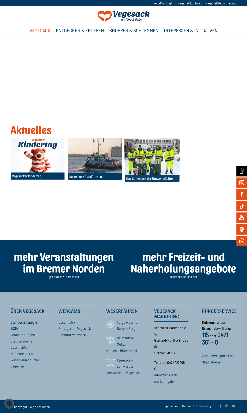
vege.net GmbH (40, 407)
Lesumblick (67, 322)
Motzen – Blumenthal (121, 350)
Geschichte (19, 347)
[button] (9, 403)
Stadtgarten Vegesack (75, 328)
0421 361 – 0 (215, 338)
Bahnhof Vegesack (72, 334)
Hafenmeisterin (22, 353)
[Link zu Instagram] (227, 406)
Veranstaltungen (23, 334)
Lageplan (17, 366)
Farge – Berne (127, 322)
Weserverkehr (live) (24, 360)
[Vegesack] (123, 15)
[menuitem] (163, 3)
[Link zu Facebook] (220, 406)
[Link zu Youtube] (233, 406)
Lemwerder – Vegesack (123, 372)
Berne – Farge (127, 328)
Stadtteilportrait (23, 341)
